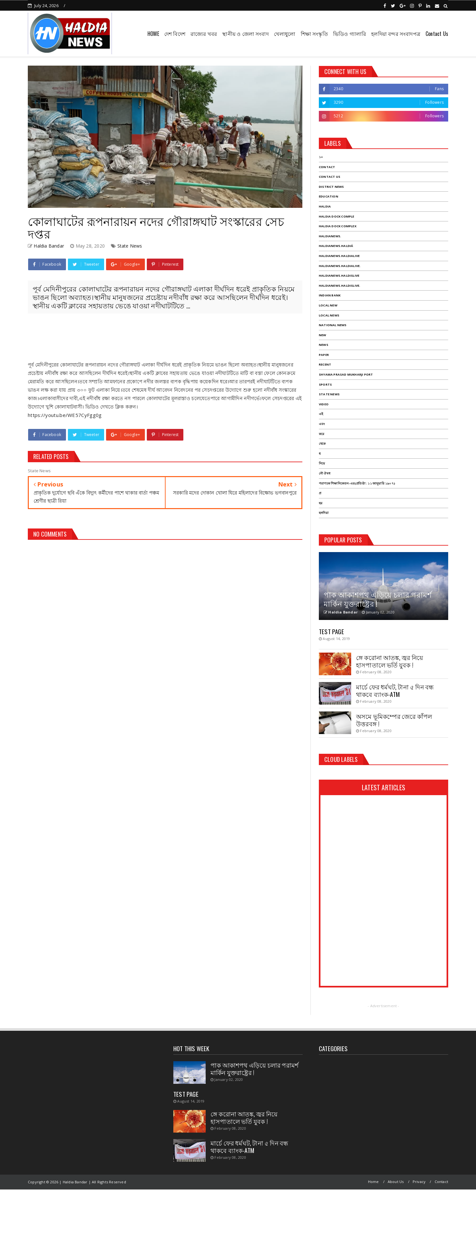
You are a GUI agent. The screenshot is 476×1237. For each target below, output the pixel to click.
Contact (441, 1181)
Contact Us (437, 33)
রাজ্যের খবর (203, 33)
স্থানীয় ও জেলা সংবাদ (245, 33)
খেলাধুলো (285, 33)
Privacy (419, 1181)
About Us (396, 1181)
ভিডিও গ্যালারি (349, 33)
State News (129, 246)
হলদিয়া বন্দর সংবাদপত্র (395, 33)
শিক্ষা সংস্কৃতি (314, 33)
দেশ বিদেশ (174, 33)
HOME (153, 33)
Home (373, 1181)
